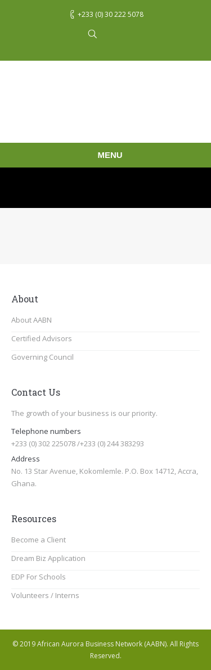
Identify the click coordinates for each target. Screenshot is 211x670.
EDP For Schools (38, 577)
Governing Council (42, 357)
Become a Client (38, 540)
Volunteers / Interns (45, 595)
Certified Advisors (41, 338)
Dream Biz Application (48, 558)
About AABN (31, 320)
